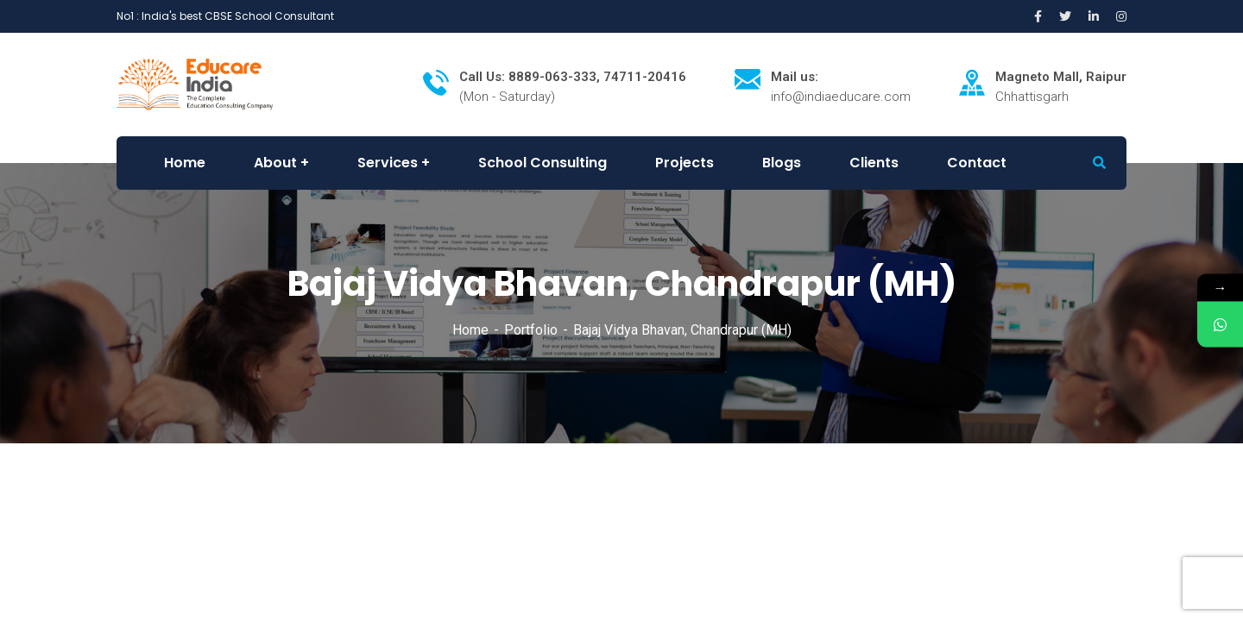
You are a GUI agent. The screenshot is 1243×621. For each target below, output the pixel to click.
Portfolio (531, 330)
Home (470, 330)
